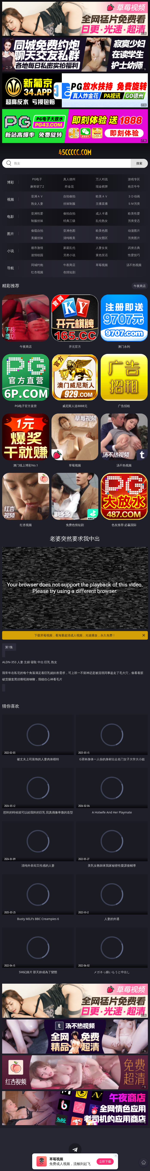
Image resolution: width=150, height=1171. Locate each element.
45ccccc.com (74, 152)
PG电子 (37, 179)
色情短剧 (69, 272)
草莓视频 (102, 265)
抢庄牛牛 (134, 186)
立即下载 (105, 1161)
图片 (10, 233)
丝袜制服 (69, 203)
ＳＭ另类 (134, 203)
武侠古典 (134, 248)
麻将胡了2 (37, 186)
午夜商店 (69, 265)
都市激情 (37, 248)
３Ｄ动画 (134, 196)
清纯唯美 (69, 238)
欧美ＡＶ (102, 196)
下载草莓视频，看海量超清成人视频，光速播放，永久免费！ (89, 635)
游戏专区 (134, 179)
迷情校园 (37, 255)
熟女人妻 (37, 203)
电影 (10, 216)
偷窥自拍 (37, 230)
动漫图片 (134, 230)
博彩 (10, 182)
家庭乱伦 (69, 248)
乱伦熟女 (102, 221)
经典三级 (69, 221)
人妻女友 (102, 248)
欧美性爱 (134, 213)
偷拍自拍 (69, 213)
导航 (10, 268)
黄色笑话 (102, 255)
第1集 (9, 647)
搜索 (139, 163)
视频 (10, 199)
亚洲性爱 (37, 213)
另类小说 (69, 255)
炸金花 (69, 186)
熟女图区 (102, 238)
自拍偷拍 (69, 196)
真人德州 (69, 179)
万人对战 (102, 179)
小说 (10, 250)
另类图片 (134, 238)
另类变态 (134, 221)
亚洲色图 (69, 230)
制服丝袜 (37, 221)
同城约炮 (37, 265)
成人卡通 (102, 213)
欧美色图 (102, 230)
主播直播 (102, 203)
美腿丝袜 (37, 238)
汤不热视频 (133, 265)
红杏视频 (37, 272)
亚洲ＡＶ (37, 196)
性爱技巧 (134, 255)
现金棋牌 (102, 186)
